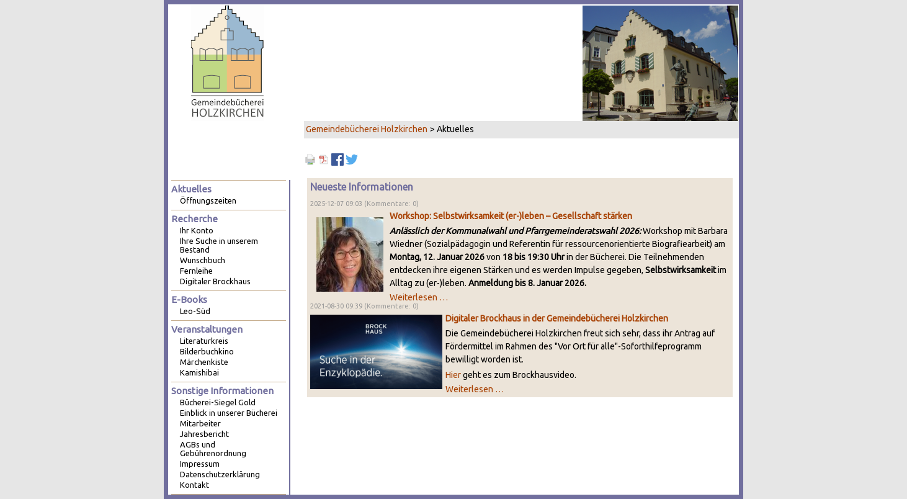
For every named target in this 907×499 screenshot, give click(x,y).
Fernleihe (196, 270)
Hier (453, 375)
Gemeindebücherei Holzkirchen (366, 129)
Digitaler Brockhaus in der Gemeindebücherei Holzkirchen (556, 318)
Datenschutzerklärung (220, 474)
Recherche (194, 219)
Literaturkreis (204, 340)
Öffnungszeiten (208, 200)
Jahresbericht (204, 433)
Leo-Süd (195, 311)
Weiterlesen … (419, 297)
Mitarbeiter (200, 423)
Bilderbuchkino (207, 351)
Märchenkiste (204, 361)
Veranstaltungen (207, 329)
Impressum (200, 463)
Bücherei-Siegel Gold (218, 402)
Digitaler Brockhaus (215, 281)
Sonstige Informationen (222, 390)
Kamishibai (199, 372)
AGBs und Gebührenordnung (213, 448)
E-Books (189, 299)
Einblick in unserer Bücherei (228, 412)
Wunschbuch (202, 260)
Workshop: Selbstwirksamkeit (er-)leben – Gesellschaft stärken (511, 216)
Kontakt (194, 484)
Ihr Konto (196, 230)
